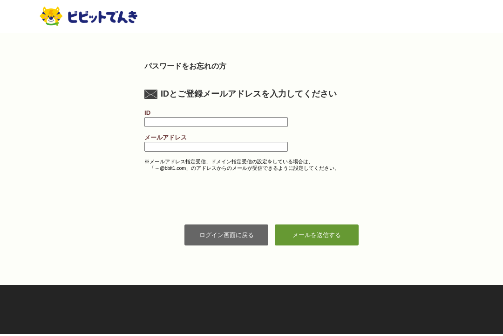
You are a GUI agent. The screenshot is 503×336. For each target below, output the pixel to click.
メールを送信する (316, 234)
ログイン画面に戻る (226, 234)
